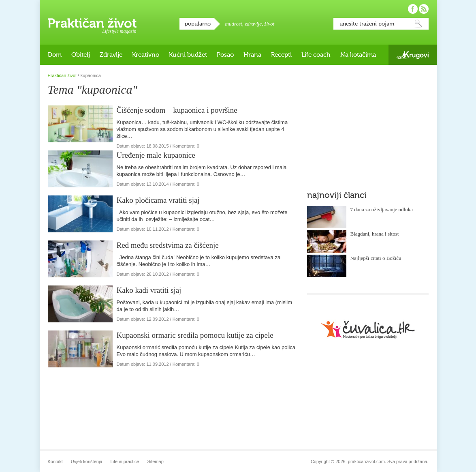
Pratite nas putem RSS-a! (424, 9)
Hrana (252, 54)
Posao (225, 54)
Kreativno (145, 54)
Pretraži (418, 24)
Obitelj (80, 54)
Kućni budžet (188, 54)
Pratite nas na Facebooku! (413, 9)
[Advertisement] (368, 123)
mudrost (233, 24)
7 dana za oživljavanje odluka (381, 209)
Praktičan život (92, 23)
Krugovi (413, 55)
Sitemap (155, 461)
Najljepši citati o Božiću (375, 258)
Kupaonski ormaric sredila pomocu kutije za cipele (195, 335)
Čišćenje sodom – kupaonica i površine (177, 110)
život (270, 24)
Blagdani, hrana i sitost (374, 234)
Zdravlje (111, 54)
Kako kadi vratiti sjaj (149, 290)
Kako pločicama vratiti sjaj (158, 200)
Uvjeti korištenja (86, 461)
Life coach (316, 54)
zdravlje (253, 24)
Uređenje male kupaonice (156, 155)
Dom (55, 54)
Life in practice (124, 461)
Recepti (281, 54)
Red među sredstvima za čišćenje (168, 245)
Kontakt (55, 461)
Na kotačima (358, 54)
